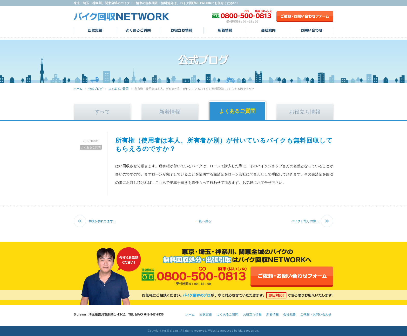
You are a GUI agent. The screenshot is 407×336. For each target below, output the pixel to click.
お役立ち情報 (182, 30)
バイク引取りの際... (305, 221)
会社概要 (289, 314)
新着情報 (225, 30)
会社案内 (268, 30)
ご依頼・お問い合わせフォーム (304, 16)
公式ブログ (95, 88)
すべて (102, 112)
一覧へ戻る (203, 221)
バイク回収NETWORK (121, 16)
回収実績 (95, 30)
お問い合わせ (311, 30)
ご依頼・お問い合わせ (315, 314)
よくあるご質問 (138, 30)
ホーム (78, 88)
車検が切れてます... (102, 221)
